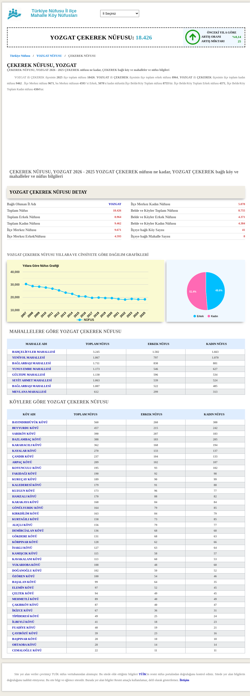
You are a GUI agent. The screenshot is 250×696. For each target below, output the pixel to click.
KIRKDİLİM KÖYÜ (25, 513)
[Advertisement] (126, 130)
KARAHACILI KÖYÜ (26, 445)
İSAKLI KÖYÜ (22, 547)
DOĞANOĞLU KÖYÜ (27, 570)
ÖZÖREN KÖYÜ (23, 576)
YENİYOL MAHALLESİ (28, 357)
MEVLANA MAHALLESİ (29, 391)
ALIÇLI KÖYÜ (22, 524)
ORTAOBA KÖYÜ (24, 644)
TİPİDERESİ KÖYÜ (25, 616)
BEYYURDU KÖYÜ (25, 427)
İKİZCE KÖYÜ (22, 610)
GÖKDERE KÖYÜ (24, 536)
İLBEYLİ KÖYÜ (23, 621)
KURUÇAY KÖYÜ (24, 479)
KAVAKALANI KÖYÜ (27, 559)
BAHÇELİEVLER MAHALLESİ (33, 351)
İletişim (184, 680)
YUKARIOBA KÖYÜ (26, 564)
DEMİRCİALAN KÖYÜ (28, 530)
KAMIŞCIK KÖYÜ (24, 553)
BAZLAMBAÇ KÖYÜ (26, 439)
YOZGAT (115, 204)
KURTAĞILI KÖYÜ (25, 519)
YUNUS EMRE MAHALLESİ (31, 368)
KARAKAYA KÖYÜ (25, 502)
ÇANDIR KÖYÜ (23, 456)
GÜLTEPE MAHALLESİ (28, 374)
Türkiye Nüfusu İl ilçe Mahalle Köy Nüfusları (54, 13)
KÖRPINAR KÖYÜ (25, 542)
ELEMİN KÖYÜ (23, 587)
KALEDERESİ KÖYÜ (26, 485)
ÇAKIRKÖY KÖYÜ (25, 604)
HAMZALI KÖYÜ (24, 496)
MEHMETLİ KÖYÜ (25, 599)
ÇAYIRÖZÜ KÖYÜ (25, 633)
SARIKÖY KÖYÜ (24, 433)
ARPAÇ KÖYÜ (22, 462)
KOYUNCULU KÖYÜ (26, 467)
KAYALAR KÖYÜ (24, 450)
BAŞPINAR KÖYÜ (24, 638)
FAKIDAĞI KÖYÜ (24, 473)
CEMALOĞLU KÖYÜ (27, 650)
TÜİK (143, 674)
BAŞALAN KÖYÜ (24, 581)
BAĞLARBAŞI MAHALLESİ (31, 363)
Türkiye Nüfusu (20, 56)
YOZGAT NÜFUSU (49, 56)
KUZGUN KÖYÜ (23, 490)
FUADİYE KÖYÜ (23, 627)
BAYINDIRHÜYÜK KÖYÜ (30, 422)
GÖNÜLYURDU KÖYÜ (27, 507)
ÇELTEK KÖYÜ (23, 593)
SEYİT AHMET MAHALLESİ (32, 380)
